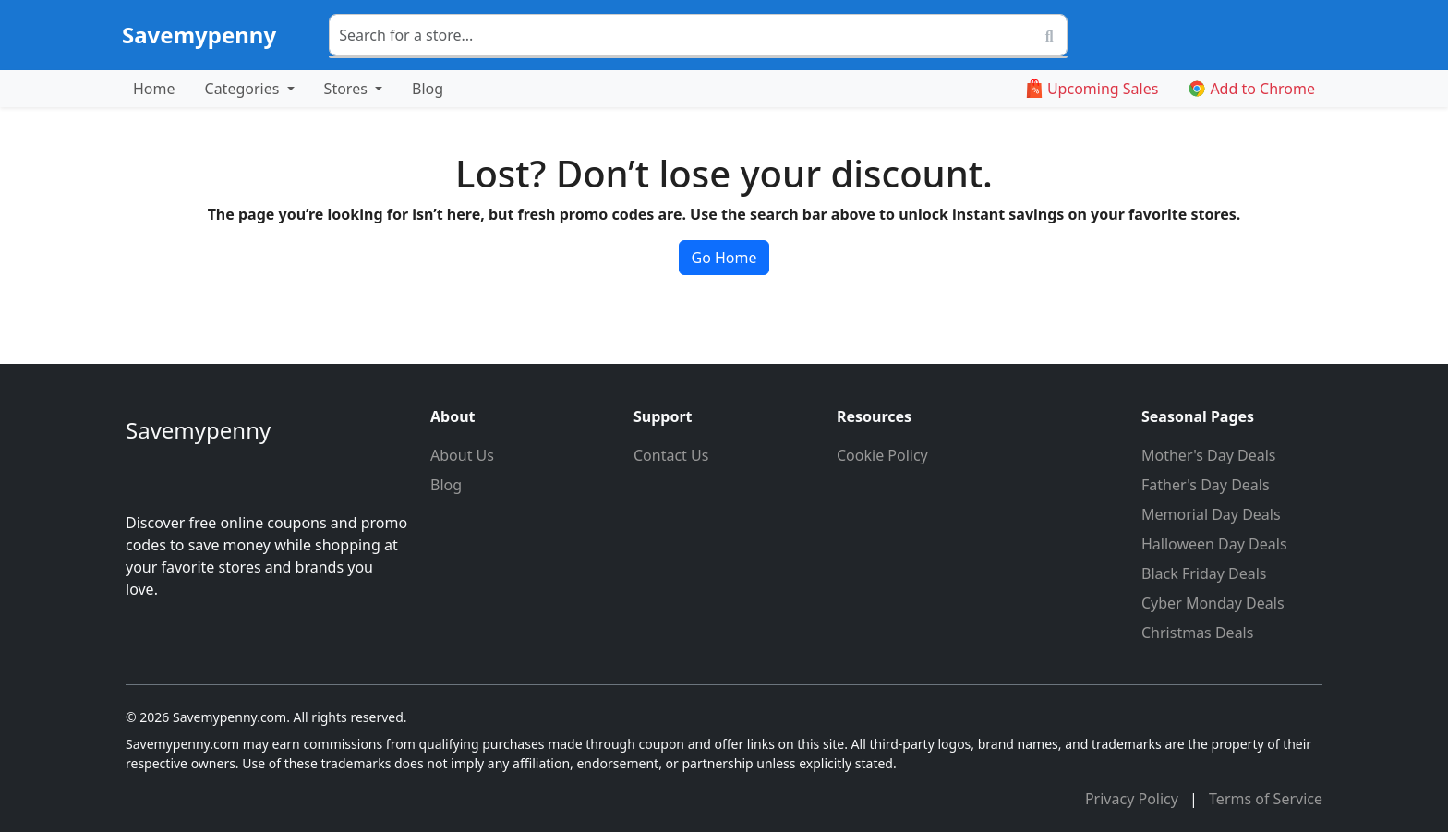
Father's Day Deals (1205, 485)
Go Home (723, 257)
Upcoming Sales (1091, 88)
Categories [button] (244, 88)
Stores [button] (347, 88)
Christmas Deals (1197, 632)
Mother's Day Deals (1208, 455)
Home (154, 88)
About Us (462, 455)
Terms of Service (1265, 799)
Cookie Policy (882, 455)
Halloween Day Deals (1214, 544)
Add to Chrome (1251, 88)
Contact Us (671, 455)
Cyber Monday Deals (1213, 603)
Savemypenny (199, 34)
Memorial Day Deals (1211, 514)
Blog (427, 88)
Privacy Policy (1133, 799)
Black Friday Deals (1204, 573)
